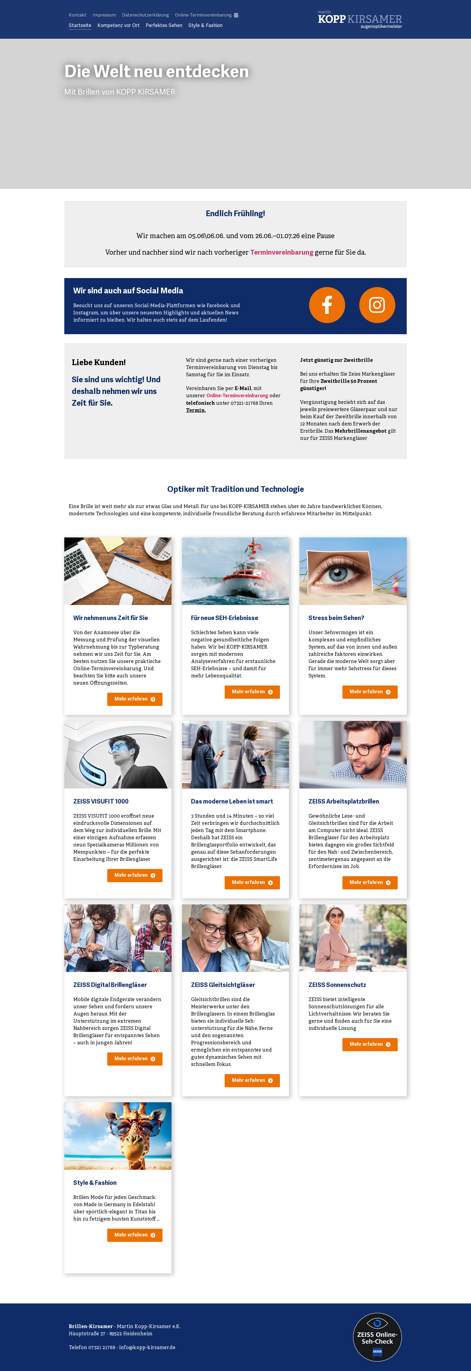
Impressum (104, 15)
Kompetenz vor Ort (118, 25)
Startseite (80, 25)
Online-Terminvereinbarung (206, 15)
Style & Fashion (205, 25)
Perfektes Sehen (164, 25)
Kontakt (78, 15)
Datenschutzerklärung (145, 15)
